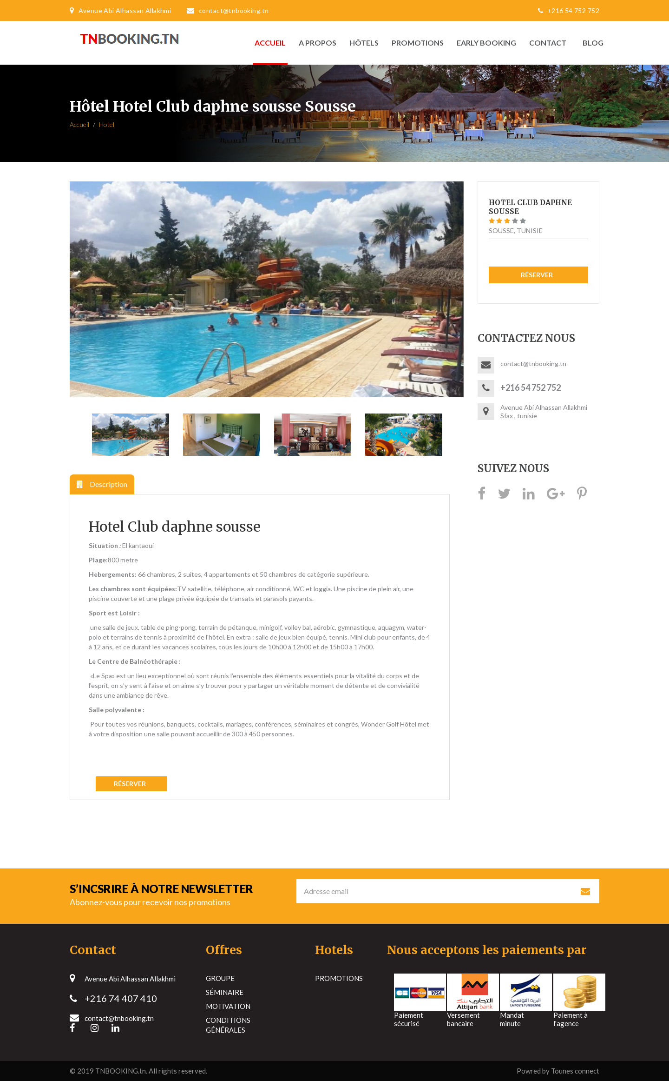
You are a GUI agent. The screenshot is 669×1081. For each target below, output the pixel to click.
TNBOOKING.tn (120, 1071)
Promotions (418, 42)
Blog (591, 42)
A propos (317, 42)
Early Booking (486, 42)
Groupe (220, 978)
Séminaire (224, 992)
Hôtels (364, 42)
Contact (547, 42)
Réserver (131, 783)
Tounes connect (575, 1071)
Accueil (270, 42)
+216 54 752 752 (566, 10)
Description (102, 484)
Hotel (106, 124)
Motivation (228, 1006)
